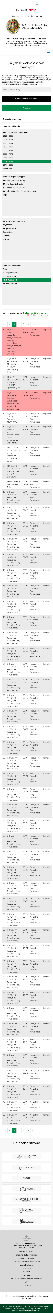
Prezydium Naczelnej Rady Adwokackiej (19, 191)
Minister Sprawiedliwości (13, 184)
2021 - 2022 (8, 150)
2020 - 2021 (8, 154)
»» (33, 324)
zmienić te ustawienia (27, 1310)
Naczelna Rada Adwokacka (14, 187)
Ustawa (6, 239)
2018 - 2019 (8, 161)
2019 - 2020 (8, 158)
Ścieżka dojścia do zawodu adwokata (26, 1278)
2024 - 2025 (8, 139)
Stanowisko (8, 232)
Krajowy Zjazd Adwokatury (14, 180)
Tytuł (5, 269)
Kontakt (26, 1272)
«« (4, 324)
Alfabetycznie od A (10, 280)
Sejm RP (6, 195)
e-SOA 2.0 (27, 1285)
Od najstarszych (9, 276)
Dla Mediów (26, 1268)
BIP (26, 1282)
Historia (26, 1275)
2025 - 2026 (8, 136)
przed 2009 (7, 168)
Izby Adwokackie (26, 1265)
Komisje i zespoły (26, 1258)
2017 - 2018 (8, 165)
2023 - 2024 (8, 143)
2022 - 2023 (8, 147)
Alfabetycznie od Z (10, 283)
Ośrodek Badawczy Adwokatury (27, 1261)
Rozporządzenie (9, 228)
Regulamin (7, 224)
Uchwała (6, 235)
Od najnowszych (10, 272)
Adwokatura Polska (26, 1251)
